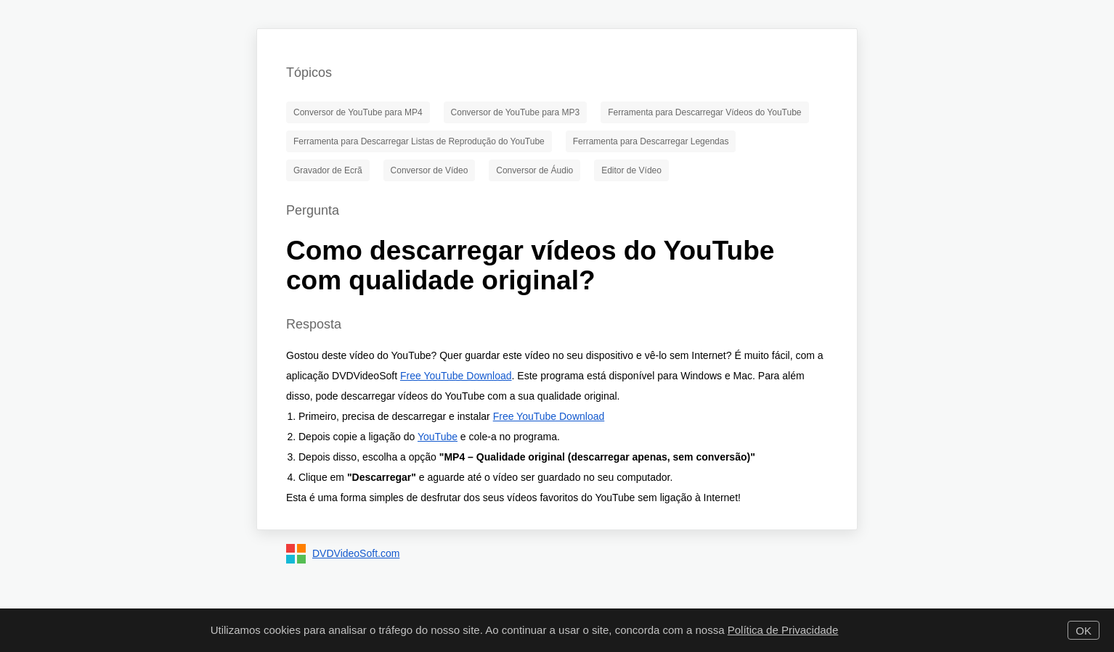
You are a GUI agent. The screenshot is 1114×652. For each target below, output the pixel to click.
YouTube (438, 436)
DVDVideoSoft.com (355, 553)
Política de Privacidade (783, 630)
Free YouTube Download (456, 375)
